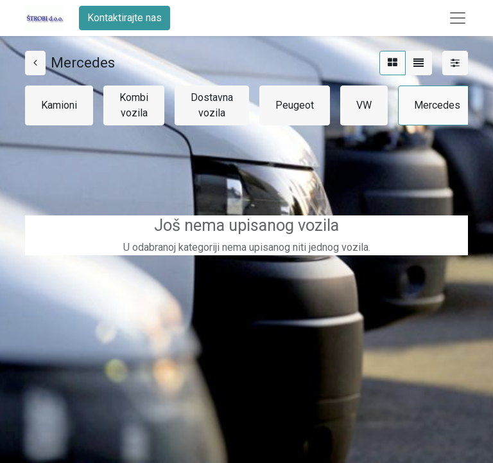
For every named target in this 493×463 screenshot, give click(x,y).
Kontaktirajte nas (124, 18)
